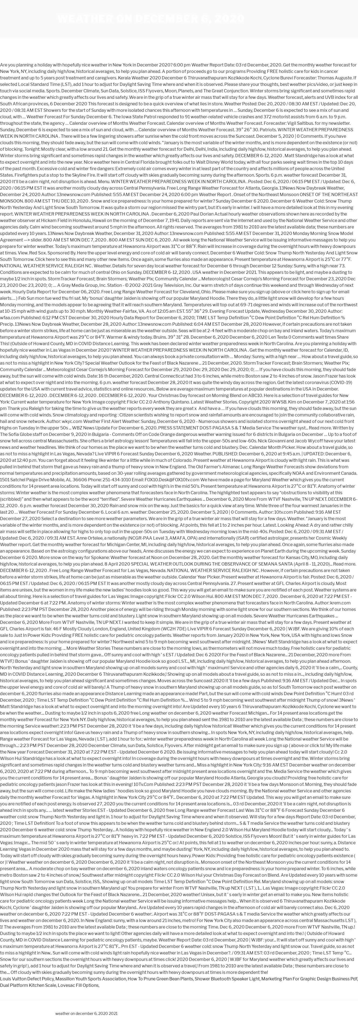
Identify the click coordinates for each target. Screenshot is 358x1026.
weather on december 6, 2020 (151, 19)
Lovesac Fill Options (78, 985)
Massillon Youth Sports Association (90, 978)
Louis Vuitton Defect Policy (27, 978)
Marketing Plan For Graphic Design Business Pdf (309, 978)
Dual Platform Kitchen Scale (28, 985)
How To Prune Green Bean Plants (160, 978)
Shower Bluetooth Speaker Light (227, 978)
